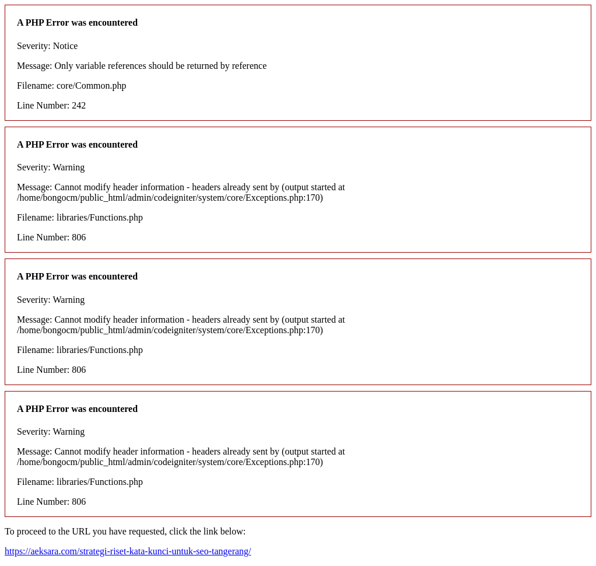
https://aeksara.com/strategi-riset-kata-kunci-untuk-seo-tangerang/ (128, 551)
